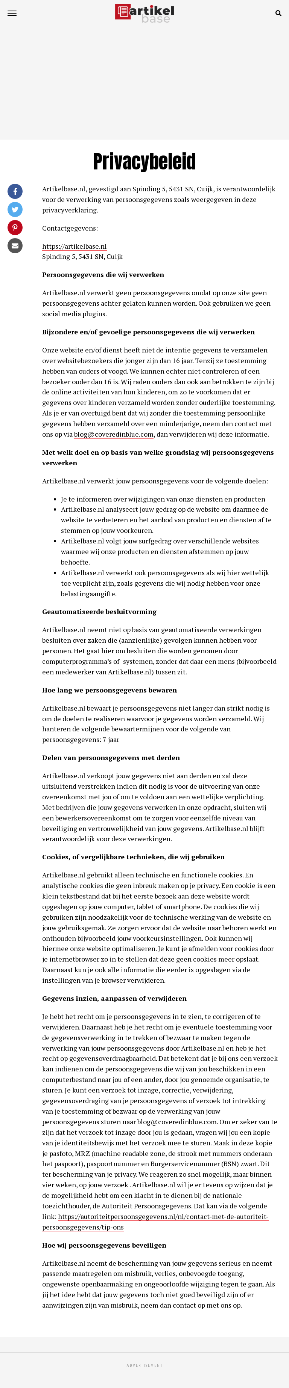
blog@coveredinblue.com (114, 434)
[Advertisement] (144, 83)
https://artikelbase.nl (74, 246)
